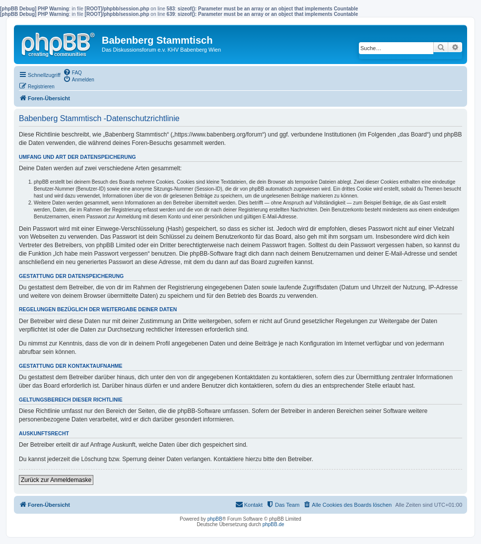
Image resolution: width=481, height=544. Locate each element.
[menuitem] (72, 71)
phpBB (214, 519)
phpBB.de (273, 524)
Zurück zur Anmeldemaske (56, 479)
